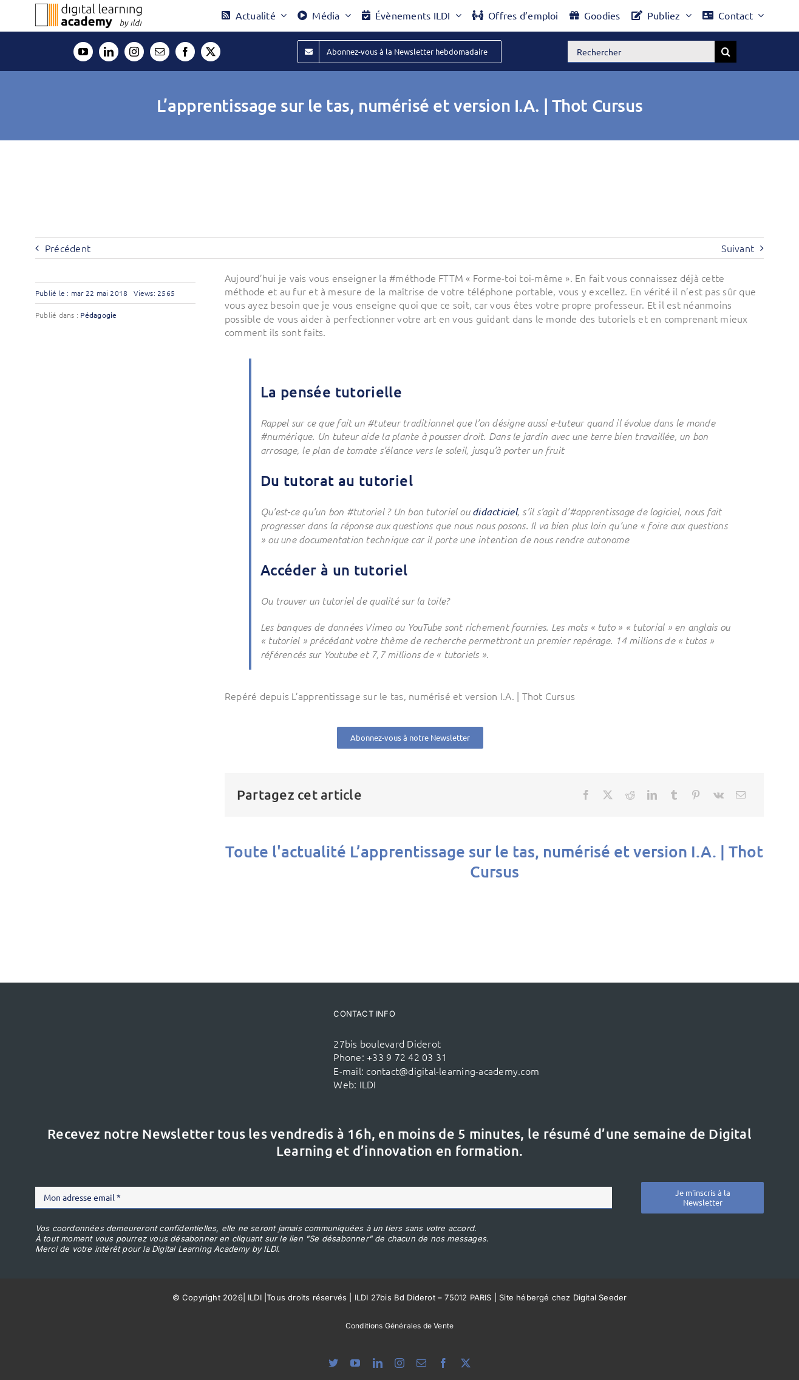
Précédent (67, 248)
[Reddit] (630, 795)
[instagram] (134, 51)
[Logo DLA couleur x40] (88, 8)
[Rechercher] (641, 52)
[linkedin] (108, 51)
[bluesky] (333, 1363)
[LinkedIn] (652, 795)
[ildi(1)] (267, 1031)
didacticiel (494, 511)
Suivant (737, 248)
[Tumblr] (674, 795)
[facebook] (185, 51)
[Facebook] (586, 795)
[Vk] (718, 795)
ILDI (367, 1084)
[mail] (159, 51)
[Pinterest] (696, 795)
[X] (608, 795)
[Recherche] (725, 52)
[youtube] (83, 51)
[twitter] (210, 51)
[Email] (741, 795)
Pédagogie (98, 315)
